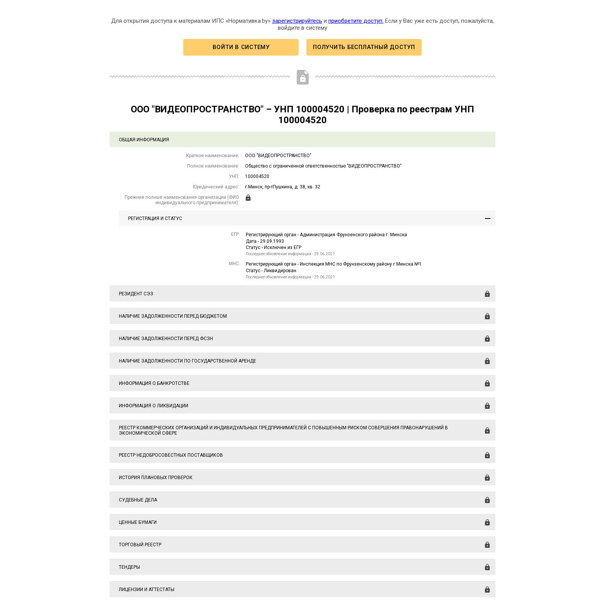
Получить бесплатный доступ (364, 47)
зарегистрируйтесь (297, 20)
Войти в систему (241, 47)
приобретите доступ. (356, 20)
